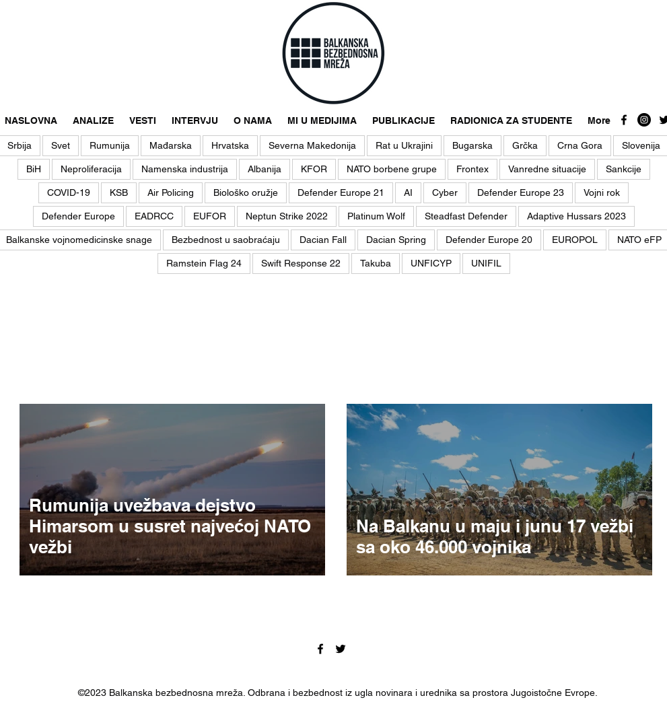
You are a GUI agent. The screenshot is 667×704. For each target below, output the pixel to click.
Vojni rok (602, 192)
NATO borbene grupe (392, 169)
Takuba (375, 263)
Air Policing (170, 192)
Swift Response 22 (301, 263)
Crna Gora (579, 145)
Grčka (525, 145)
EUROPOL (575, 239)
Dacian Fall (323, 239)
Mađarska (170, 145)
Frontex (472, 169)
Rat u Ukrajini (404, 145)
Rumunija (110, 145)
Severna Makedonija (312, 145)
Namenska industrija (184, 169)
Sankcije (623, 169)
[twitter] (340, 649)
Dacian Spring (396, 239)
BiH (33, 169)
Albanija (264, 169)
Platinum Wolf (376, 216)
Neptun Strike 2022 (287, 216)
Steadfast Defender (466, 216)
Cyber (445, 192)
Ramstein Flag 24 (204, 263)
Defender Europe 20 (489, 239)
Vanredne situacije (547, 169)
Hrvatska (230, 145)
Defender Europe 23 (520, 192)
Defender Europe (78, 216)
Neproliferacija (91, 169)
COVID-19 (68, 192)
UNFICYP (431, 263)
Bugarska (472, 145)
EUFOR (209, 216)
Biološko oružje (245, 192)
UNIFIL (486, 263)
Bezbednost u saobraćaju (226, 239)
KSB (119, 192)
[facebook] (624, 120)
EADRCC (154, 216)
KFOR (314, 169)
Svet (60, 145)
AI (408, 192)
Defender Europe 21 (340, 192)
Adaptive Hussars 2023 (576, 216)
